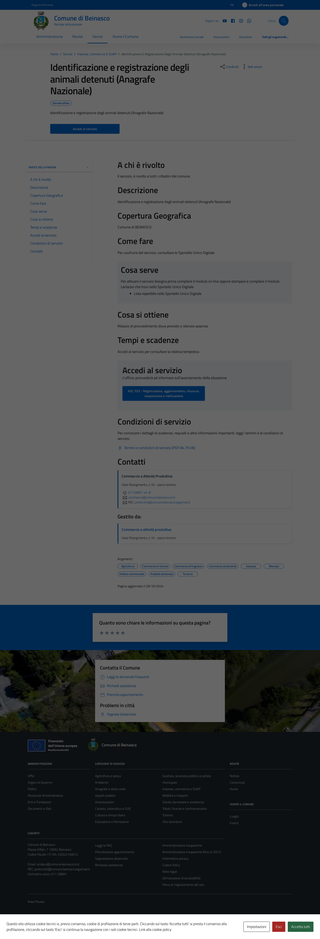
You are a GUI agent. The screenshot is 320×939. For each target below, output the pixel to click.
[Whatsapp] (247, 20)
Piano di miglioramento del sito (183, 884)
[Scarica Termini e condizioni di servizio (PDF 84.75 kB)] (156, 448)
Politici (32, 788)
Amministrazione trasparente (182, 845)
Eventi (234, 822)
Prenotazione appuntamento (114, 851)
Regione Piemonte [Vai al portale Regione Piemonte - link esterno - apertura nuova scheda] (42, 5)
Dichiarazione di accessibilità (181, 878)
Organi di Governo (40, 782)
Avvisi (234, 788)
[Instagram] (239, 20)
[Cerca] (284, 21)
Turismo (167, 815)
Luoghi (234, 816)
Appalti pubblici (105, 795)
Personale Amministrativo (45, 795)
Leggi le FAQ (103, 845)
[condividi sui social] (229, 66)
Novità (77, 36)
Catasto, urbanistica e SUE (113, 808)
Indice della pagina (59, 167)
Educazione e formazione (112, 821)
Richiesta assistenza (109, 865)
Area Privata (36, 901)
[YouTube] (223, 20)
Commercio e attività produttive (146, 529)
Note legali (169, 871)
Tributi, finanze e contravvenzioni (184, 808)
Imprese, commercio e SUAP (181, 788)
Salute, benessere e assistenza (183, 802)
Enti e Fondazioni (39, 802)
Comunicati (237, 782)
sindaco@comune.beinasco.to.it (58, 864)
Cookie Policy (171, 865)
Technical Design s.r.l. (55, 927)
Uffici (31, 775)
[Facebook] (231, 20)
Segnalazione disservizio (111, 858)
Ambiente (101, 782)
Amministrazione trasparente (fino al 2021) (191, 851)
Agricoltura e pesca (108, 775)
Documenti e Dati (39, 808)
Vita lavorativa (172, 821)
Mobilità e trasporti (175, 795)
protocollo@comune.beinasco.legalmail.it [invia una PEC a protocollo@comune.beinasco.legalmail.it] (162, 502)
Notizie (234, 775)
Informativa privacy (175, 858)
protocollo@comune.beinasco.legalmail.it (62, 869)
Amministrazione (49, 36)
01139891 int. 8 (136, 492)
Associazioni (221, 37)
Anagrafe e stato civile (110, 788)
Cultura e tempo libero (110, 815)
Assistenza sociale (192, 37)
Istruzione (245, 37)
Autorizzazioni (104, 802)
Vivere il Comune (125, 36)
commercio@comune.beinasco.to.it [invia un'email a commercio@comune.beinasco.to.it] (148, 497)
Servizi (97, 36)
